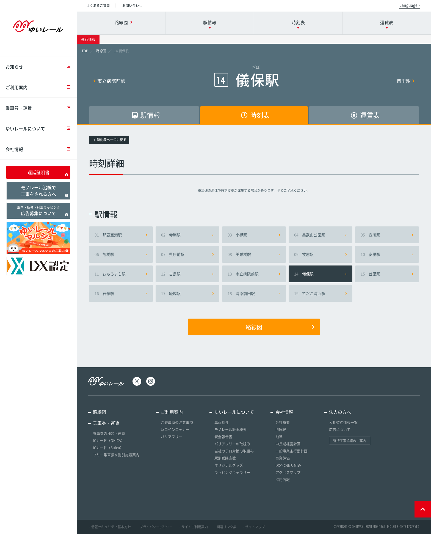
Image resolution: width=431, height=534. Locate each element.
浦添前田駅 (254, 293)
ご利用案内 (41, 87)
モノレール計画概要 (230, 429)
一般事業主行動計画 (291, 450)
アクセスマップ (287, 472)
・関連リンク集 (224, 526)
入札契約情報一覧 (343, 422)
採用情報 (282, 479)
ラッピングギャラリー (232, 472)
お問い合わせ (132, 5)
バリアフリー (171, 436)
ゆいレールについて (41, 128)
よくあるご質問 (98, 5)
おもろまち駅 (121, 273)
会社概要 (282, 422)
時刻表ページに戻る (109, 139)
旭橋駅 (121, 254)
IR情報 (280, 429)
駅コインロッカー (175, 429)
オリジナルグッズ (228, 465)
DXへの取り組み (288, 465)
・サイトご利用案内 (193, 526)
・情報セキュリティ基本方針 (109, 526)
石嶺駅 (121, 293)
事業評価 (282, 458)
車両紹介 (221, 422)
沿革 (279, 436)
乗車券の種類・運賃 (109, 433)
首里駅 (406, 80)
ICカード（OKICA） (109, 440)
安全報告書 (223, 436)
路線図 (280, 327)
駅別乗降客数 (225, 458)
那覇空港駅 (121, 234)
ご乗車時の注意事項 (177, 422)
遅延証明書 (47, 173)
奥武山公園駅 (320, 234)
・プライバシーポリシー (154, 526)
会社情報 (41, 149)
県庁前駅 (187, 254)
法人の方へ (340, 412)
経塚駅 (187, 293)
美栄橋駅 (254, 254)
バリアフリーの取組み (232, 443)
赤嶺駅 (187, 234)
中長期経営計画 (287, 443)
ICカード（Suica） (108, 447)
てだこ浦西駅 (320, 293)
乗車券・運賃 (41, 108)
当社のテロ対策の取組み (234, 450)
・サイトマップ (253, 526)
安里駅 (387, 254)
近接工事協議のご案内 (349, 440)
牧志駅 (320, 254)
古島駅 (187, 273)
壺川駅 (387, 234)
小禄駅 (254, 234)
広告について (339, 429)
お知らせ (41, 66)
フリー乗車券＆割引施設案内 (116, 454)
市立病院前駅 (109, 80)
